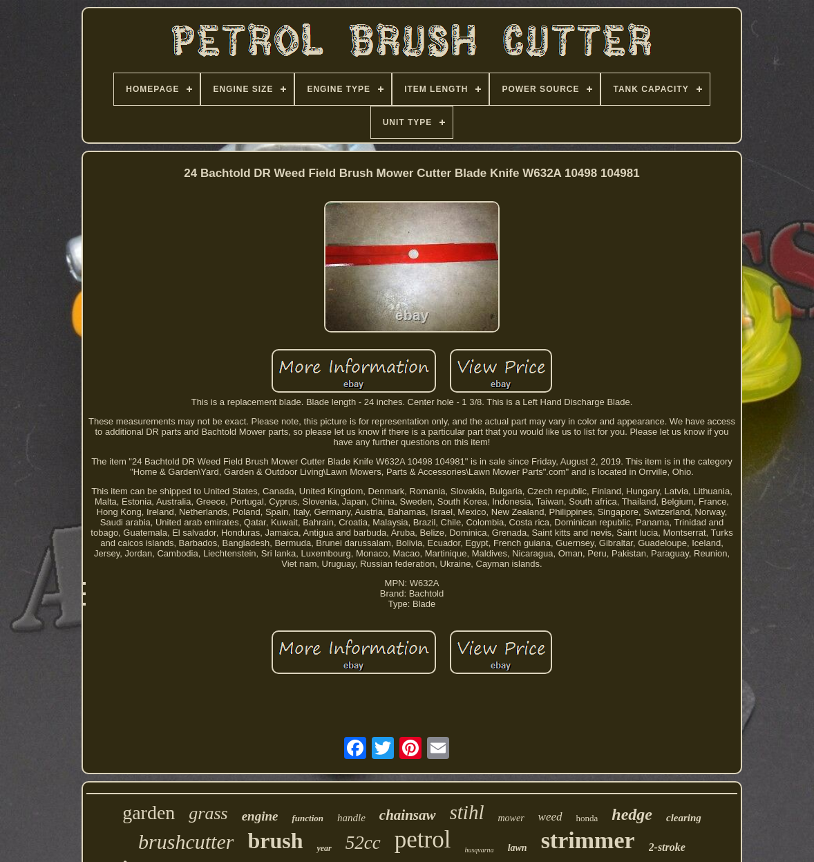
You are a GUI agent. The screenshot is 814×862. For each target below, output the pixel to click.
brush (275, 840)
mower (511, 818)
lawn (517, 848)
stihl (467, 812)
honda (587, 818)
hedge (632, 814)
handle (351, 817)
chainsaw (407, 815)
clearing (683, 817)
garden (148, 812)
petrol (423, 839)
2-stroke (667, 847)
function (307, 818)
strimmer (588, 840)
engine (260, 816)
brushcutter (186, 841)
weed (550, 816)
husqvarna (478, 850)
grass (208, 813)
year (323, 848)
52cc (363, 842)
